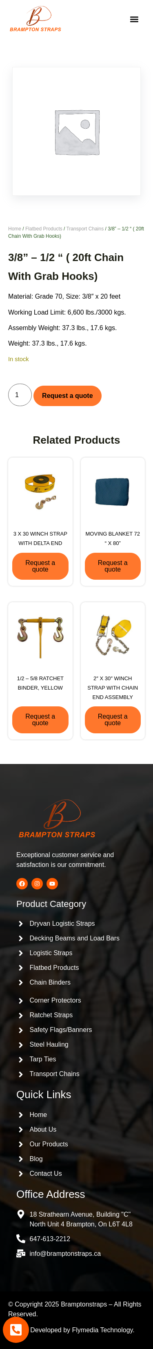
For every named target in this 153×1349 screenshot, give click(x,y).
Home (14, 229)
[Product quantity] (20, 395)
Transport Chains (85, 229)
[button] (134, 19)
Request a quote (67, 395)
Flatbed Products (43, 229)
